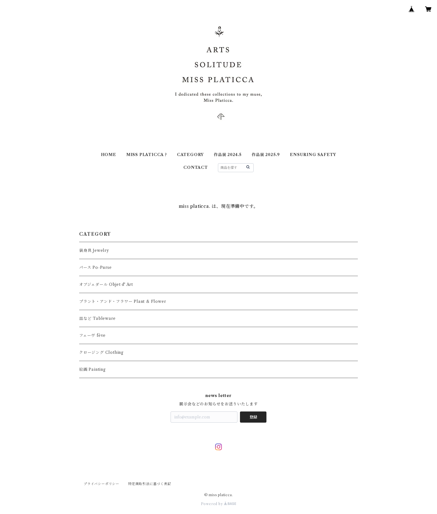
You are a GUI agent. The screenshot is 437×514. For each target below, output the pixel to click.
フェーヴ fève (92, 335)
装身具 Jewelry (94, 250)
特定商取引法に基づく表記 (149, 484)
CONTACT (195, 167)
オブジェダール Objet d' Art (106, 284)
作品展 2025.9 (266, 154)
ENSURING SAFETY (313, 154)
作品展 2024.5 (228, 154)
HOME (108, 154)
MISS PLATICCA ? (146, 154)
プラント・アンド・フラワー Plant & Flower (122, 301)
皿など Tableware (97, 318)
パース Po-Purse (95, 267)
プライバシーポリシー (101, 484)
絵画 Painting (92, 369)
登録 (253, 417)
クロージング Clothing (101, 352)
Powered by (218, 504)
